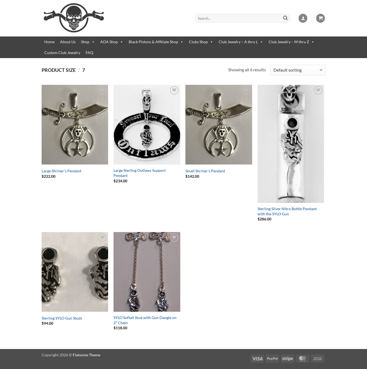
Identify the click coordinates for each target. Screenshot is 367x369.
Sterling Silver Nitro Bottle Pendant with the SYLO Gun (287, 211)
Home (49, 41)
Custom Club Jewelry (62, 52)
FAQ (89, 52)
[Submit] (285, 18)
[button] (303, 18)
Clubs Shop (201, 41)
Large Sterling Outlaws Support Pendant (140, 173)
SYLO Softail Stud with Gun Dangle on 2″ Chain (145, 320)
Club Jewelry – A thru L (241, 41)
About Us (68, 41)
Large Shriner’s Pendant (61, 171)
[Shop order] (297, 70)
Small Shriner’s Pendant (205, 171)
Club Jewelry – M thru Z (292, 41)
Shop (88, 41)
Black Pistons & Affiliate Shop (156, 41)
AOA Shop (111, 41)
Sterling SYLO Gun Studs (62, 318)
